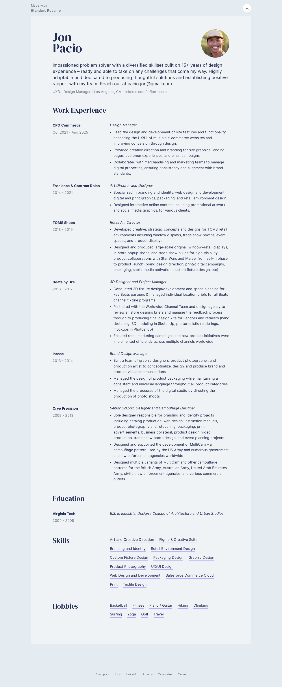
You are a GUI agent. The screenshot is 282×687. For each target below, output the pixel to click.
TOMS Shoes (64, 222)
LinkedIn (131, 674)
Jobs (117, 674)
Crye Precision (65, 408)
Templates (165, 674)
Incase (58, 354)
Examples (102, 674)
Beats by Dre (64, 282)
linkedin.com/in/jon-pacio (145, 91)
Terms (182, 674)
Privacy (148, 674)
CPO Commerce (67, 125)
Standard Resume (46, 10)
